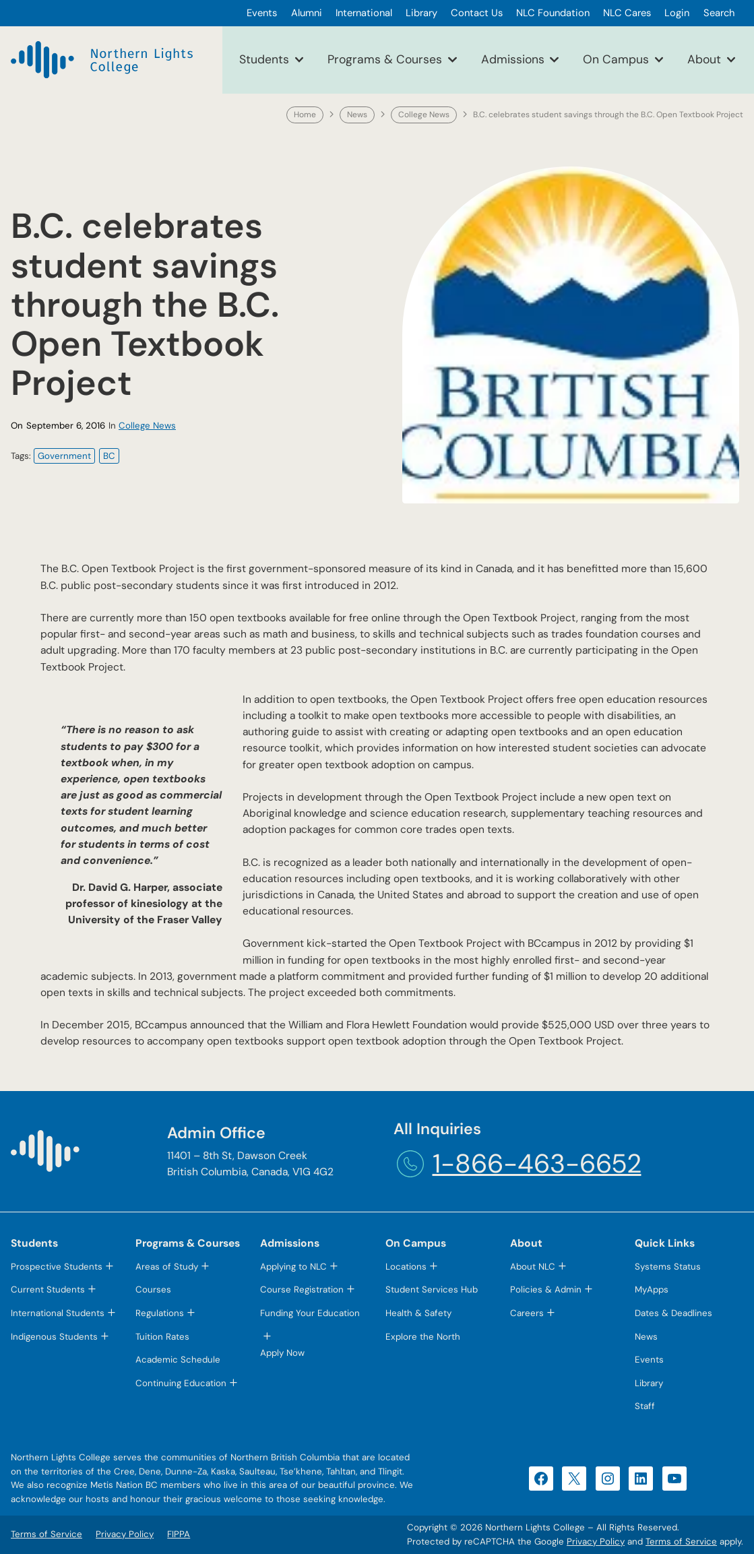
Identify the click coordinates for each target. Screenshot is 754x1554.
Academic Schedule (177, 1359)
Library (649, 1383)
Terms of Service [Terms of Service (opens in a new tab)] (681, 1541)
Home (305, 114)
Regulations (159, 1313)
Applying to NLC (293, 1266)
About (704, 59)
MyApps (651, 1289)
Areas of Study (166, 1266)
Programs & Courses (384, 59)
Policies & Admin (546, 1289)
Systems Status (668, 1266)
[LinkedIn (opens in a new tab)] (641, 1478)
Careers (527, 1313)
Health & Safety (418, 1313)
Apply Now (282, 1353)
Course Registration (302, 1289)
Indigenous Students (54, 1336)
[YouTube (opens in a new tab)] (674, 1478)
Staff (645, 1406)
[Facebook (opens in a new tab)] (541, 1478)
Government (64, 456)
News (357, 114)
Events (649, 1359)
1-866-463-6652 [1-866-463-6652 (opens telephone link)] (537, 1163)
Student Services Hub (431, 1289)
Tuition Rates (162, 1336)
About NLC (532, 1266)
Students (264, 59)
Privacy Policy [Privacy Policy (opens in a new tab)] (596, 1541)
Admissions (512, 59)
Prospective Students (56, 1266)
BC (109, 456)
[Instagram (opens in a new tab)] (608, 1478)
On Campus (616, 59)
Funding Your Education (310, 1313)
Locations (406, 1266)
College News (423, 114)
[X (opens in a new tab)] (574, 1478)
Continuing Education (180, 1383)
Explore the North (422, 1336)
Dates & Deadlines (673, 1313)
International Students (57, 1313)
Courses (153, 1289)
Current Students (48, 1289)
